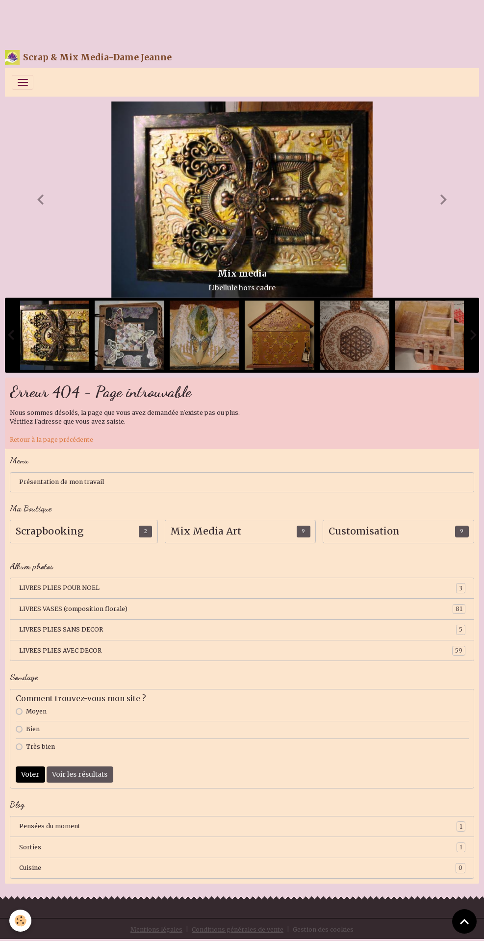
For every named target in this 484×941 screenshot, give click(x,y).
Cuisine (242, 868)
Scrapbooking (50, 531)
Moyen (36, 711)
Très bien (40, 746)
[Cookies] (21, 921)
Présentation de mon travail (61, 481)
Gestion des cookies (323, 929)
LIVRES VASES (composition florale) (242, 609)
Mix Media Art (205, 531)
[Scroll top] (464, 921)
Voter (30, 774)
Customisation (364, 531)
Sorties (242, 847)
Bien (33, 729)
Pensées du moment (242, 826)
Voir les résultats (79, 774)
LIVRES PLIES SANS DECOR (242, 630)
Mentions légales (156, 929)
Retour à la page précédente (51, 439)
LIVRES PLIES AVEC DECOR (242, 651)
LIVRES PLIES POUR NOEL (242, 588)
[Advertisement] (178, 22)
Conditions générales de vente (237, 929)
